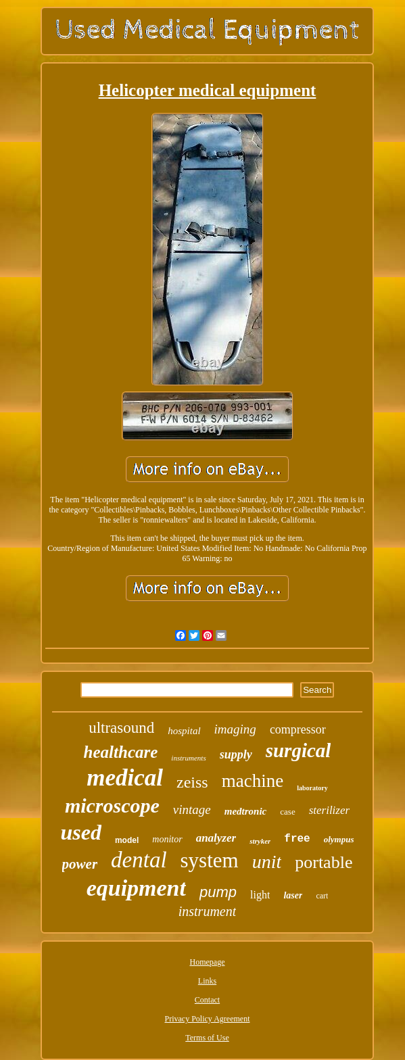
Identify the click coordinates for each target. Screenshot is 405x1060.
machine (252, 781)
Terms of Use (207, 1037)
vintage (192, 809)
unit (267, 861)
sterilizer (329, 810)
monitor (167, 839)
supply (236, 754)
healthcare (121, 752)
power (80, 864)
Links (207, 981)
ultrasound (121, 727)
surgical (298, 750)
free (297, 839)
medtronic (245, 811)
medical (125, 778)
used (80, 832)
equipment (136, 887)
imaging (235, 729)
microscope (112, 805)
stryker (259, 841)
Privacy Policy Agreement (207, 1018)
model (127, 840)
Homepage (207, 962)
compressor (298, 729)
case (287, 811)
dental (138, 860)
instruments (188, 758)
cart (322, 895)
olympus (339, 839)
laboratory (312, 788)
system (210, 860)
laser (292, 895)
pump (218, 892)
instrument (207, 911)
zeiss (192, 782)
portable (323, 862)
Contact (207, 1000)
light (260, 894)
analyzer (216, 838)
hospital (184, 730)
